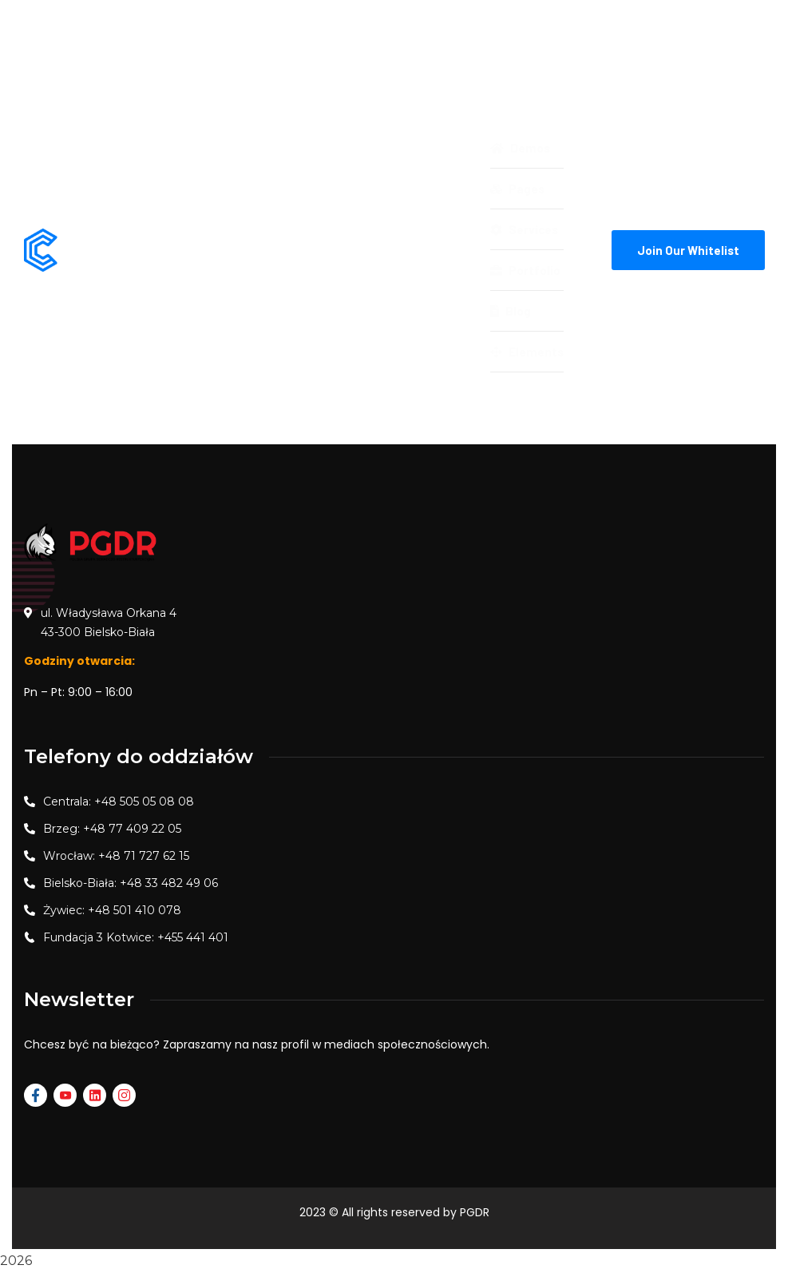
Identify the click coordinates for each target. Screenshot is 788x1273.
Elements (527, 351)
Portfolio (525, 270)
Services (524, 229)
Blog (510, 311)
